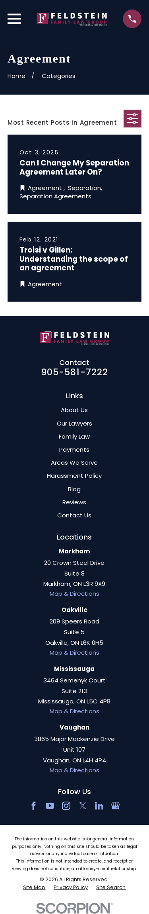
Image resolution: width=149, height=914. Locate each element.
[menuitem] (34, 887)
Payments (74, 449)
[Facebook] (33, 806)
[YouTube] (50, 806)
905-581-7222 (74, 372)
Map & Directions (74, 593)
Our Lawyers (74, 423)
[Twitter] (83, 806)
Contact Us (74, 515)
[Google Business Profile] (115, 806)
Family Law (74, 436)
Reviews (74, 502)
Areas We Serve (74, 462)
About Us (74, 410)
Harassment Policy (74, 475)
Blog (74, 489)
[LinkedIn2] (99, 806)
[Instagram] (66, 806)
